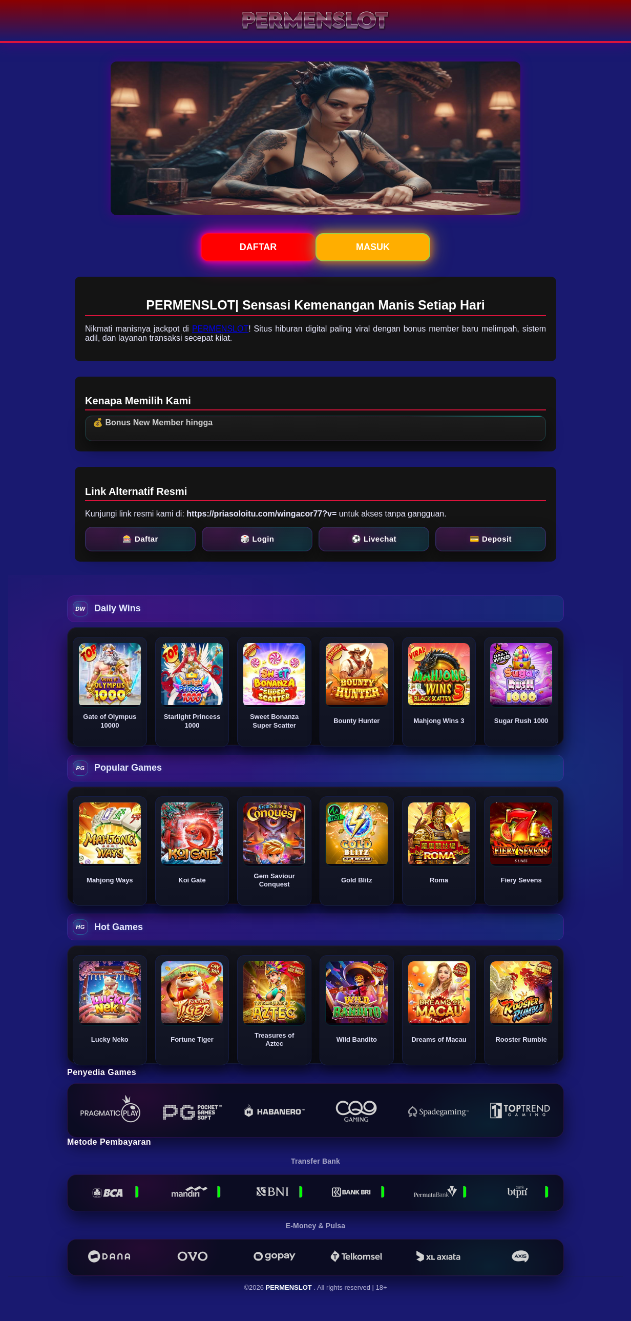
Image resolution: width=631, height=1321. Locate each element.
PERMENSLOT (220, 328)
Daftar (258, 247)
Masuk (373, 247)
